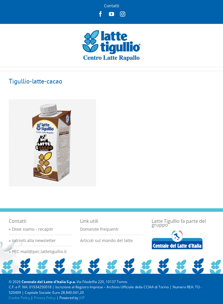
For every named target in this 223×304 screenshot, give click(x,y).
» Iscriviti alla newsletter (32, 240)
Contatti (111, 5)
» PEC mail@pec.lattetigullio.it (38, 251)
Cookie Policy (19, 297)
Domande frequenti (99, 229)
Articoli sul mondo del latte (106, 240)
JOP (82, 297)
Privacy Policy (45, 297)
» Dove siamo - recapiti (31, 229)
